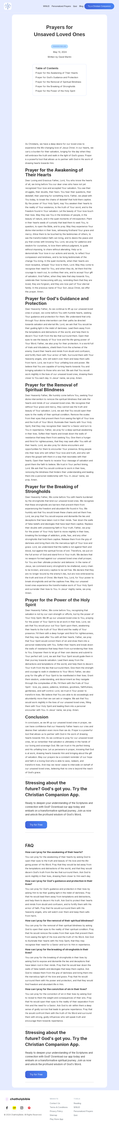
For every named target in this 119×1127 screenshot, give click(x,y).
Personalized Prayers (61, 6)
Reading (77, 1103)
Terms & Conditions (59, 1107)
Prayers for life (59, 46)
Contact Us (55, 1103)
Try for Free (36, 824)
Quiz (75, 6)
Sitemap (53, 1115)
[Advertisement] (59, 122)
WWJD (46, 6)
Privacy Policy (56, 1111)
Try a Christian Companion (99, 6)
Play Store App (56, 1119)
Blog (81, 6)
